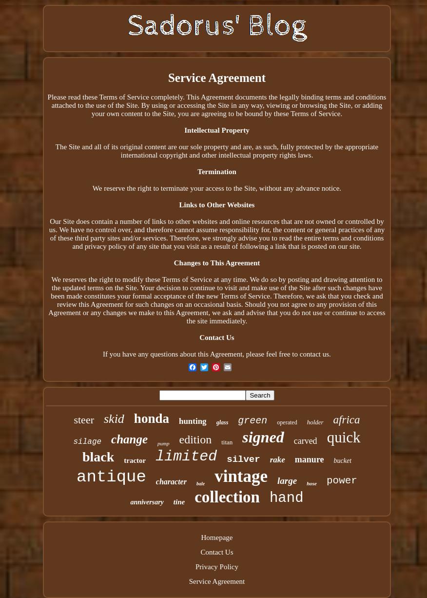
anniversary (146, 502)
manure (309, 459)
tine (179, 502)
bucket (343, 460)
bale (200, 483)
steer (84, 420)
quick (344, 437)
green (252, 420)
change (129, 439)
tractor (135, 460)
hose (312, 483)
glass (222, 422)
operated (287, 422)
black (98, 456)
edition (195, 439)
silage (87, 442)
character (171, 482)
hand (287, 498)
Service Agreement (217, 581)
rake (277, 459)
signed (263, 437)
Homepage (217, 537)
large (287, 481)
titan (227, 442)
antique (111, 477)
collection (227, 497)
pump (163, 443)
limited (186, 456)
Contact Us (216, 552)
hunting (193, 421)
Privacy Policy (216, 567)
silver (243, 459)
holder (315, 422)
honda (151, 418)
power (342, 480)
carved (305, 441)
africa (346, 420)
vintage (241, 476)
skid (114, 419)
